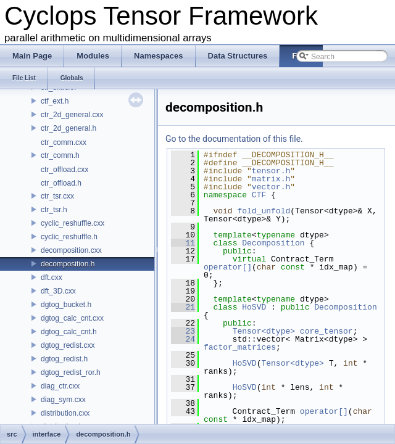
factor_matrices (240, 347)
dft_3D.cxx (58, 291)
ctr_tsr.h (54, 209)
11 (183, 243)
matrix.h (271, 178)
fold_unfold (263, 210)
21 (183, 307)
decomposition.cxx (71, 250)
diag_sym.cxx (63, 399)
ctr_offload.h (61, 183)
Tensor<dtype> (264, 331)
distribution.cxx (65, 413)
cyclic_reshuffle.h (69, 236)
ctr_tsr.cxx (57, 196)
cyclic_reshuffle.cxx (72, 223)
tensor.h (271, 170)
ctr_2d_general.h (68, 128)
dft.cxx (51, 277)
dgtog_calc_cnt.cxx (72, 318)
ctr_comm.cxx (63, 142)
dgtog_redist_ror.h (71, 372)
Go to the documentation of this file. (234, 139)
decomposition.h (67, 264)
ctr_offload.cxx (64, 169)
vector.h (271, 186)
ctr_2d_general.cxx (72, 114)
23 (183, 331)
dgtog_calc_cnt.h (69, 331)
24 (183, 339)
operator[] (228, 267)
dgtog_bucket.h (66, 304)
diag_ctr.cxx (60, 386)
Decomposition (273, 243)
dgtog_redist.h (64, 359)
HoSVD (254, 307)
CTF (259, 194)
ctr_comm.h (60, 155)
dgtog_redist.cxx (67, 345)
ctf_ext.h (55, 101)
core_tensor (326, 331)
